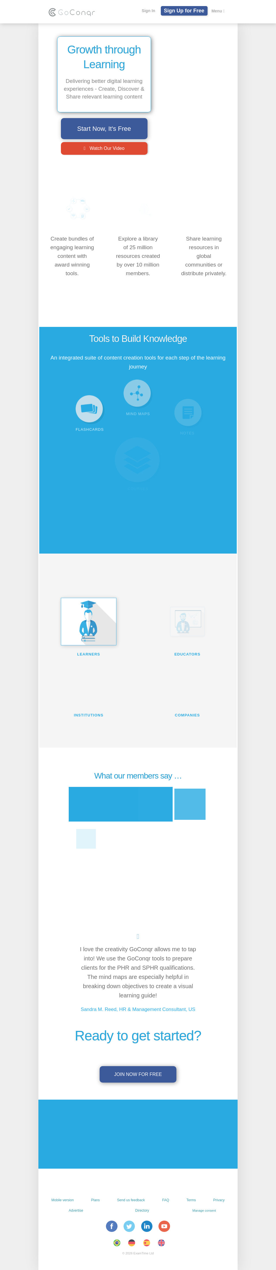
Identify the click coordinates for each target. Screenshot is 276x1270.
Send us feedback (131, 1200)
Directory (142, 1210)
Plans (95, 1200)
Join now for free (138, 1074)
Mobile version (62, 1200)
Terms (191, 1200)
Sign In (148, 10)
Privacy (219, 1200)
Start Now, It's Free (104, 128)
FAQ (165, 1200)
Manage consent (204, 1210)
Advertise (76, 1210)
